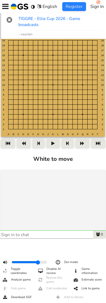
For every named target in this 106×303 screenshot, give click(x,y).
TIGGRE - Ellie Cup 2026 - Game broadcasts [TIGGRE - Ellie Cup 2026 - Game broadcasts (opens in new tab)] (49, 21)
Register (74, 7)
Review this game (50, 279)
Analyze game (16, 279)
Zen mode (66, 262)
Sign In (97, 7)
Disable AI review (49, 271)
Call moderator (52, 288)
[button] (9, 19)
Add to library (69, 297)
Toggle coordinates (14, 271)
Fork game (14, 288)
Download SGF (17, 297)
